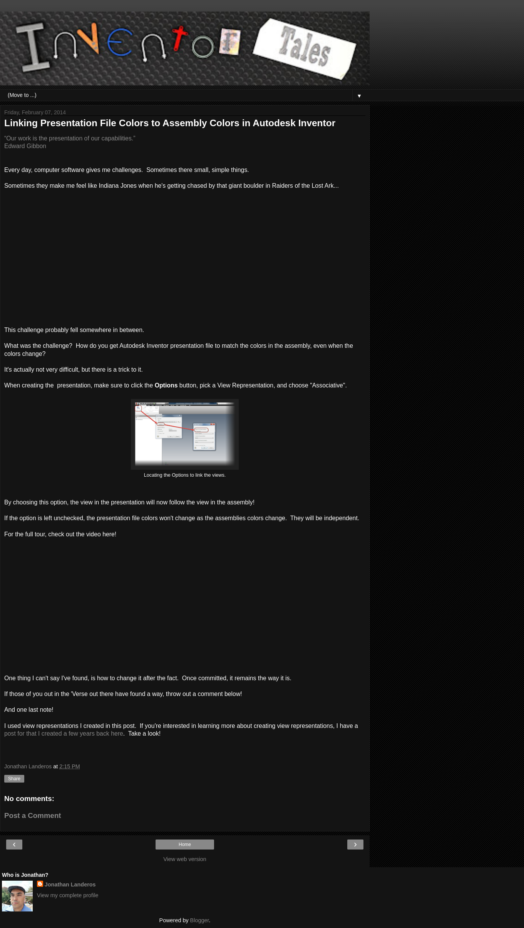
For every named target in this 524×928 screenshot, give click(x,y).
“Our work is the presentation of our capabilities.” (69, 138)
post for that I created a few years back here (63, 733)
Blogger (199, 920)
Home (185, 844)
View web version (184, 859)
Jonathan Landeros (70, 884)
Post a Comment (32, 815)
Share (14, 778)
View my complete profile (68, 895)
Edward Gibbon (25, 146)
